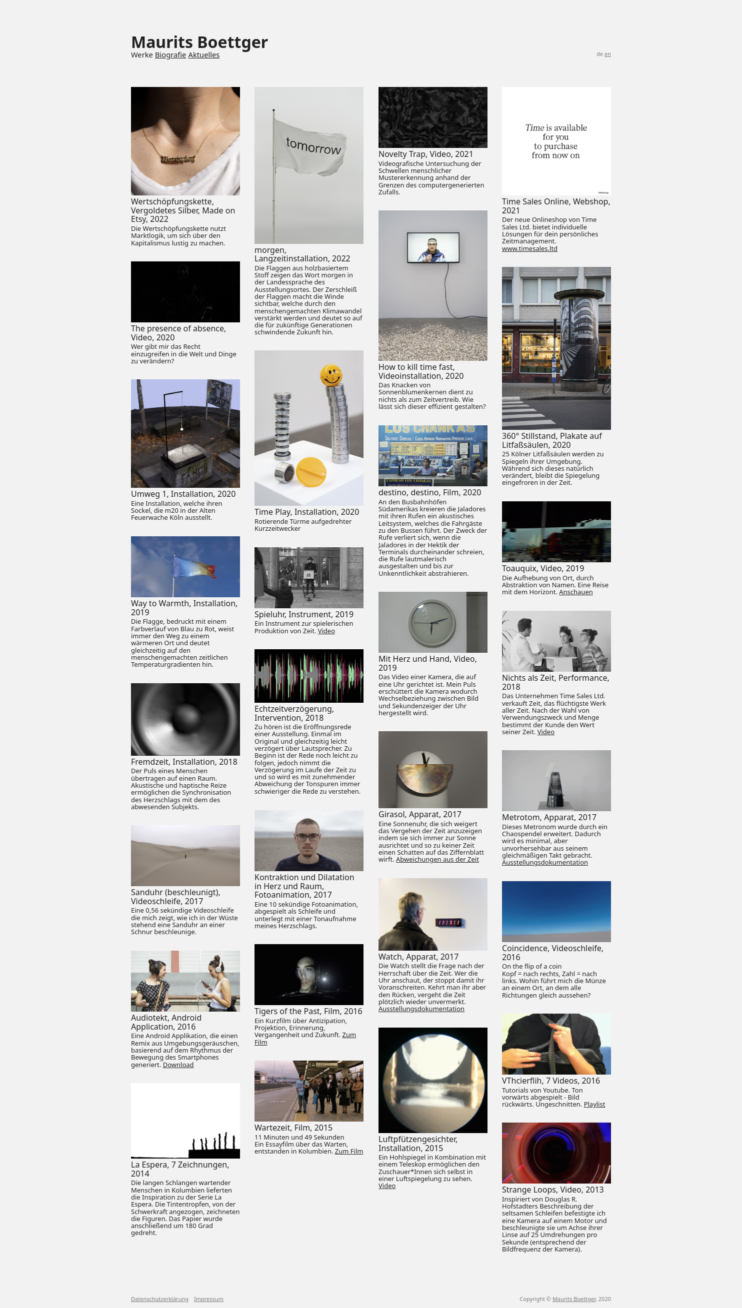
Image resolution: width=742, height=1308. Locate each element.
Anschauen (576, 591)
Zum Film (349, 1151)
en (607, 53)
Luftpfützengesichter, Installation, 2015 (418, 1144)
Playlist (595, 1104)
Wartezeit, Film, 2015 (293, 1127)
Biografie (170, 54)
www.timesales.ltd (530, 248)
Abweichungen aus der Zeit (437, 859)
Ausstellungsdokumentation (545, 862)
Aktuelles (204, 54)
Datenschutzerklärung (159, 1299)
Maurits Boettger (574, 1299)
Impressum (209, 1299)
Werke (142, 54)
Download (178, 1064)
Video (326, 630)
